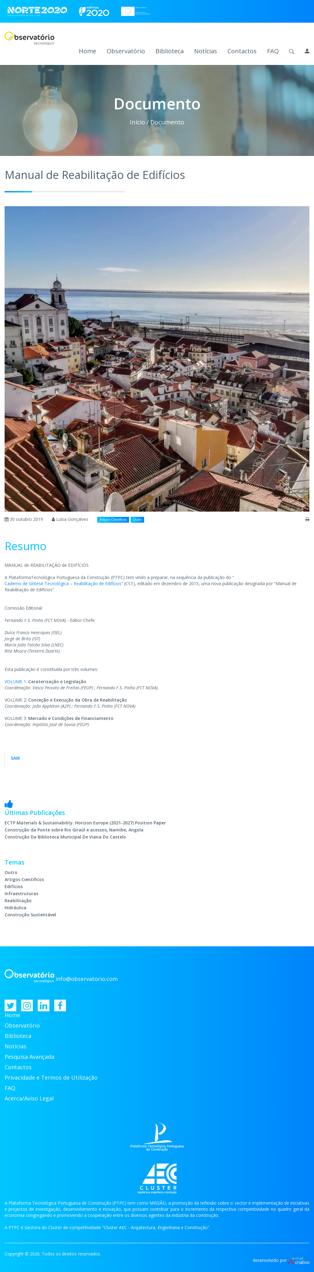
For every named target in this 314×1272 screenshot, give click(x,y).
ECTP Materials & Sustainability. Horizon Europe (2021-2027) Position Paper (85, 823)
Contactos (242, 51)
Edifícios (14, 886)
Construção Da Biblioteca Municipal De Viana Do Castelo (65, 837)
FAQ (273, 51)
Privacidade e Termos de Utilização (51, 1077)
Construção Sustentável (30, 915)
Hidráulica (15, 907)
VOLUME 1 (15, 681)
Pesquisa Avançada (29, 1056)
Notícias (205, 51)
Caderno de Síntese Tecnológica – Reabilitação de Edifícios (63, 583)
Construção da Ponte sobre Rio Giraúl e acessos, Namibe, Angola (74, 830)
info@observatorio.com (87, 978)
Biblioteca (169, 51)
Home (87, 51)
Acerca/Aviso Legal (29, 1098)
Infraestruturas (21, 893)
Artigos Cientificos (113, 519)
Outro (137, 519)
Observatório (126, 51)
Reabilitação (18, 900)
